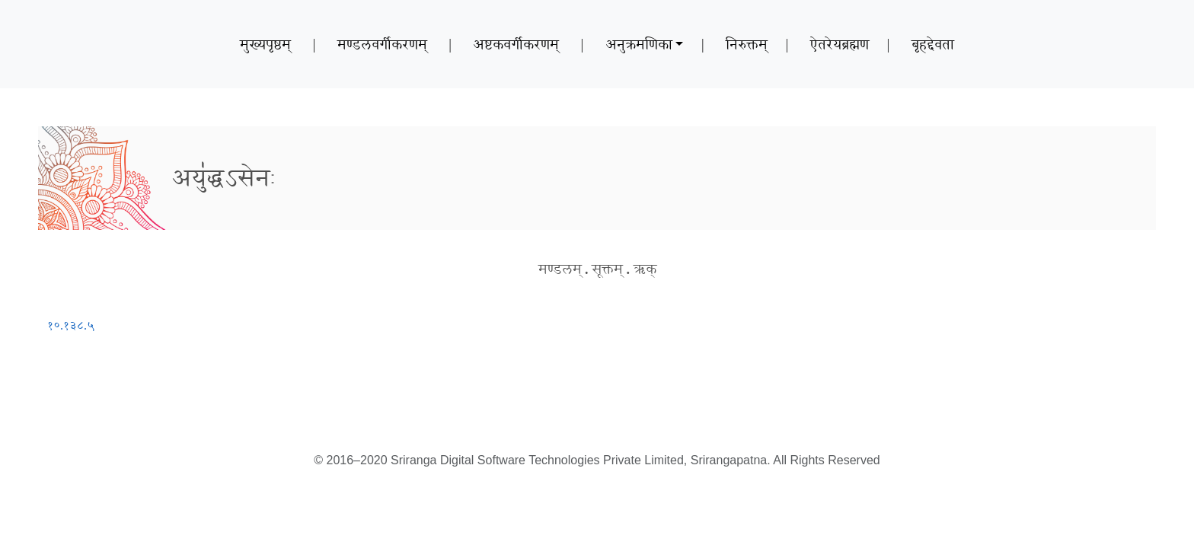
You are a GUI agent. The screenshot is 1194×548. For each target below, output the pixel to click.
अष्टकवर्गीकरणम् (516, 44)
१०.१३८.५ (70, 325)
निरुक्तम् (747, 44)
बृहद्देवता (932, 44)
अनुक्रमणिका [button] (638, 44)
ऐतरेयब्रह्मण (839, 44)
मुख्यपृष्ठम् (265, 44)
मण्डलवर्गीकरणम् (382, 44)
